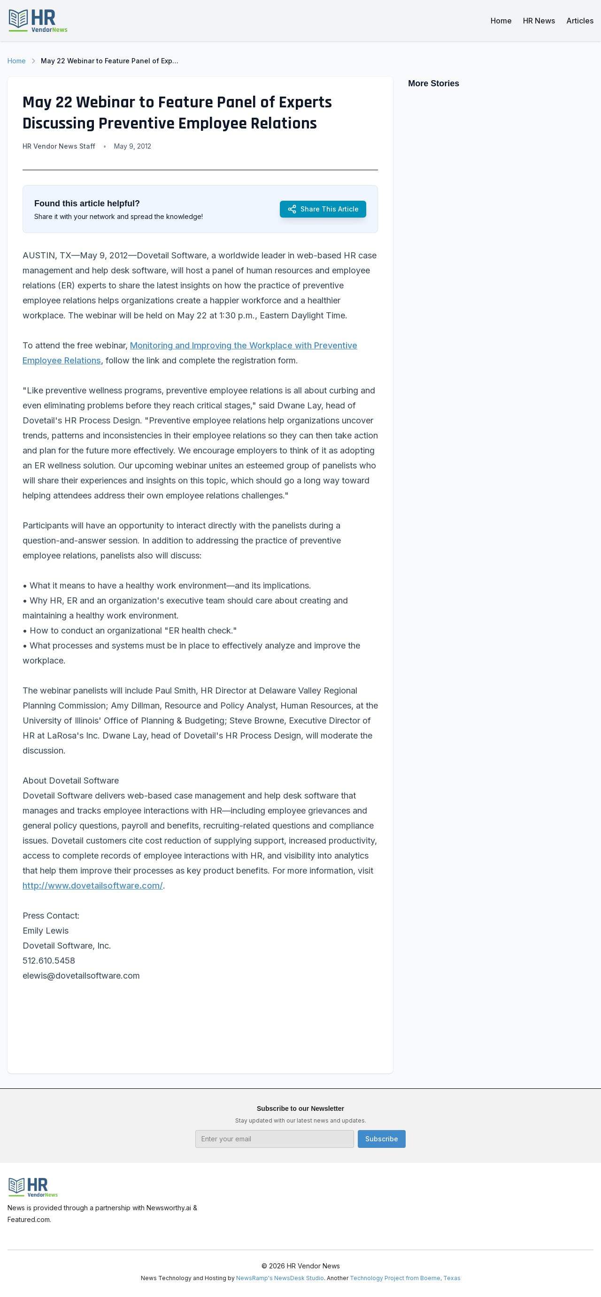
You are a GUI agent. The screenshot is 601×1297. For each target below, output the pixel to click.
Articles (579, 20)
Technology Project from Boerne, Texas (405, 1278)
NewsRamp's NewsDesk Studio (280, 1278)
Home (501, 20)
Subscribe (381, 1139)
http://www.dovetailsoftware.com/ (93, 885)
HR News (539, 20)
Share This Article (323, 209)
